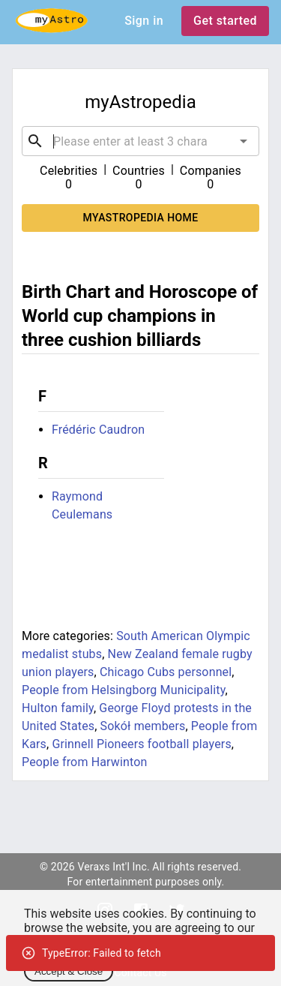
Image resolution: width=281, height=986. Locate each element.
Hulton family (58, 708)
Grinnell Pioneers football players (141, 744)
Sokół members (143, 726)
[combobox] (140, 141)
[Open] (243, 141)
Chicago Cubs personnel (166, 672)
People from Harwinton (85, 762)
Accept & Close (68, 971)
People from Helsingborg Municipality (124, 690)
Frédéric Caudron (98, 429)
